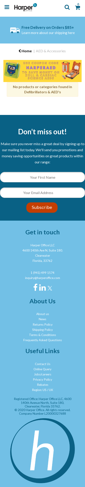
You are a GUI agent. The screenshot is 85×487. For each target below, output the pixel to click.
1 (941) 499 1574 (42, 272)
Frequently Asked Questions (42, 340)
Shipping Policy (42, 330)
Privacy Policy (42, 379)
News (42, 319)
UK (51, 390)
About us (42, 314)
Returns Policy (43, 324)
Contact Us (42, 364)
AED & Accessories (51, 51)
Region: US (39, 390)
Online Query (42, 369)
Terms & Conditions (42, 335)
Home (25, 51)
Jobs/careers (42, 374)
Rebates (42, 384)
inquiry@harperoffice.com (42, 278)
